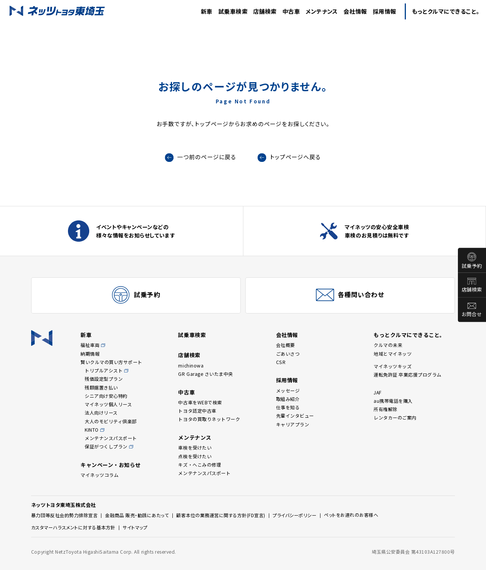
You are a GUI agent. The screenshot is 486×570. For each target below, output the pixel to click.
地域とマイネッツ (393, 353)
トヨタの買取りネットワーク (209, 419)
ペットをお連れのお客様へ (351, 514)
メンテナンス (194, 437)
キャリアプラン (292, 424)
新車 (86, 335)
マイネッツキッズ (393, 366)
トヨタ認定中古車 (197, 410)
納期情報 (89, 353)
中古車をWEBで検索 (200, 402)
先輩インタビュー (295, 415)
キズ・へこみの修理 (199, 464)
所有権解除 (386, 409)
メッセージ (288, 390)
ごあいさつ (288, 353)
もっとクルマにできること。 (409, 335)
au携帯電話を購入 (393, 400)
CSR (281, 362)
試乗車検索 (192, 335)
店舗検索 (472, 289)
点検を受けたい (194, 456)
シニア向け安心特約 (106, 396)
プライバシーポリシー (294, 515)
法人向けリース (101, 412)
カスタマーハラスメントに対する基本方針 (73, 527)
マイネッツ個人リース (108, 404)
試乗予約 (472, 265)
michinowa (191, 365)
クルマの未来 (388, 345)
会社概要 (285, 345)
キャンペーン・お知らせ (110, 465)
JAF (378, 392)
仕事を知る (288, 407)
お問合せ (472, 314)
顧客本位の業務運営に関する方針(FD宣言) (220, 515)
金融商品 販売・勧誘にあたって (137, 515)
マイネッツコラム (99, 475)
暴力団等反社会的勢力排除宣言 (64, 515)
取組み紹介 (288, 399)
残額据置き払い (101, 387)
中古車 (186, 392)
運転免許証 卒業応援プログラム (408, 374)
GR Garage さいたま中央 (205, 373)
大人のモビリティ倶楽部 (111, 421)
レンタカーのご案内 (395, 417)
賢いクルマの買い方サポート (111, 362)
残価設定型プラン (104, 378)
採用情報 (287, 380)
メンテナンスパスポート (111, 438)
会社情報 (287, 335)
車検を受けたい (194, 447)
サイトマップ (135, 527)
